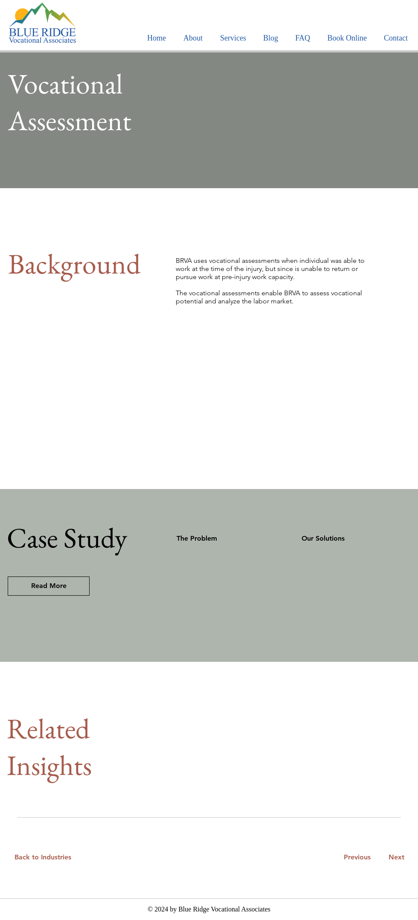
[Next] (394, 857)
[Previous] (357, 857)
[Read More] (49, 586)
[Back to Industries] (48, 857)
